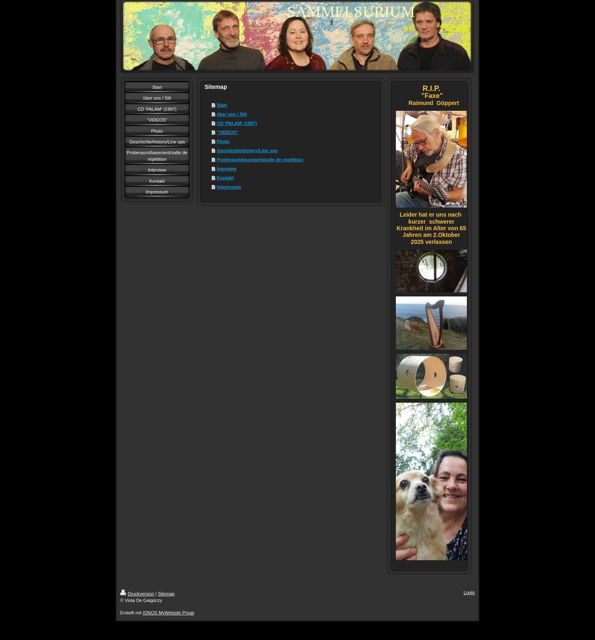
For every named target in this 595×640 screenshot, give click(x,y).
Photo (223, 141)
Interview (227, 168)
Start (222, 105)
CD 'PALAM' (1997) (237, 123)
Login (469, 592)
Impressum (229, 186)
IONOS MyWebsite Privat (168, 612)
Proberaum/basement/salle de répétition (260, 159)
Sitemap (166, 593)
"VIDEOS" (227, 132)
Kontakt (225, 177)
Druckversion (137, 593)
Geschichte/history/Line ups (247, 150)
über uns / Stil (232, 114)
